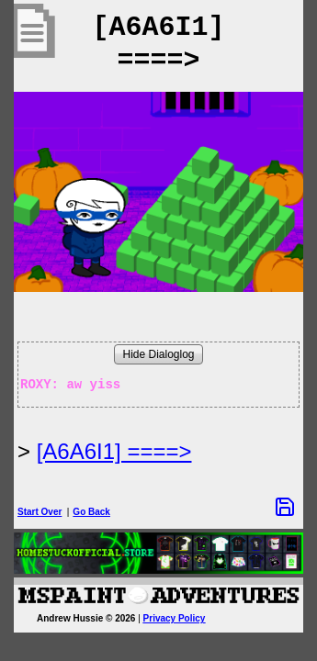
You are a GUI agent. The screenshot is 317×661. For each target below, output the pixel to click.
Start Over (39, 512)
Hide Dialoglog (158, 354)
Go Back (91, 512)
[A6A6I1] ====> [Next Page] (114, 451)
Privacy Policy (174, 618)
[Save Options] (285, 507)
